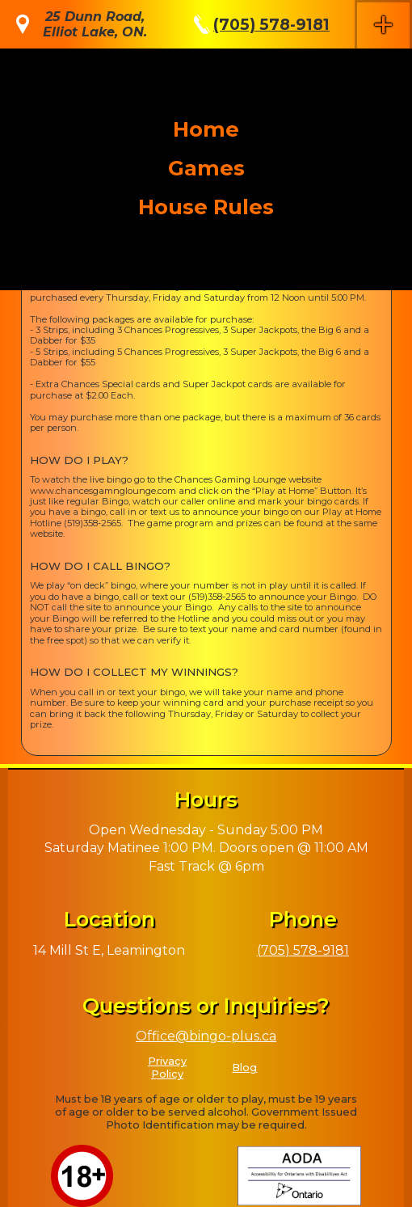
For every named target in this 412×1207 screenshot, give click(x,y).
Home (206, 128)
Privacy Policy (167, 1067)
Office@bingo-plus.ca (206, 1036)
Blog (244, 1067)
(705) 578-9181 (271, 24)
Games (206, 167)
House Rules (206, 206)
